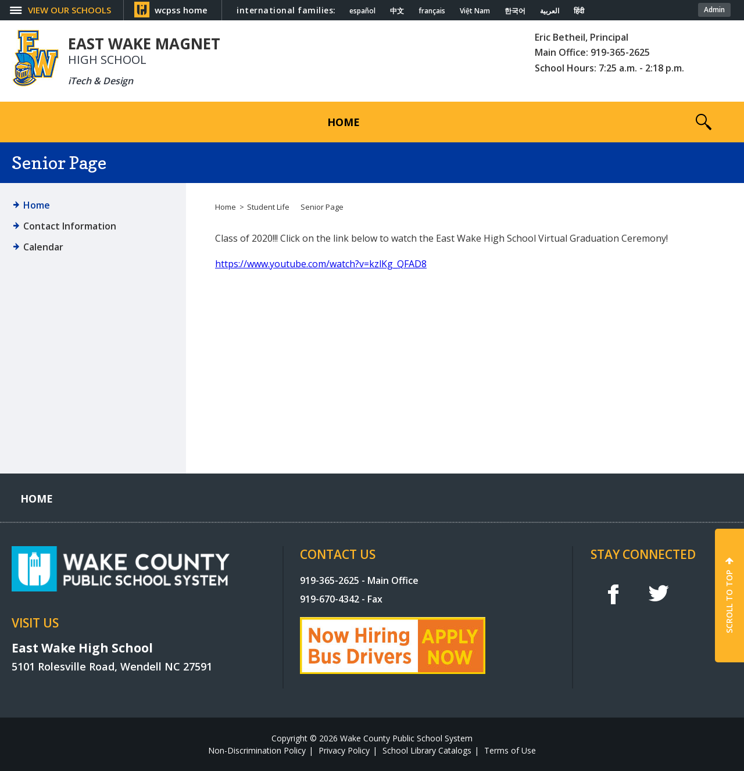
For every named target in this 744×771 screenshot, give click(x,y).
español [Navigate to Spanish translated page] (362, 11)
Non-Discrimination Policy (257, 750)
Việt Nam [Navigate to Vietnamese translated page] (475, 11)
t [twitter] (658, 593)
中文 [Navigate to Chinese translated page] (397, 11)
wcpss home (181, 10)
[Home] (343, 122)
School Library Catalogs (426, 750)
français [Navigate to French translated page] (432, 11)
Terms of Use (510, 750)
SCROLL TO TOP (729, 601)
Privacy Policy (344, 750)
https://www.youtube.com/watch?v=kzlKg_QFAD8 (321, 263)
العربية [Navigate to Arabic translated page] (549, 11)
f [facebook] (612, 594)
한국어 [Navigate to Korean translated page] (515, 11)
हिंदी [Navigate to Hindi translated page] (579, 11)
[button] (703, 122)
